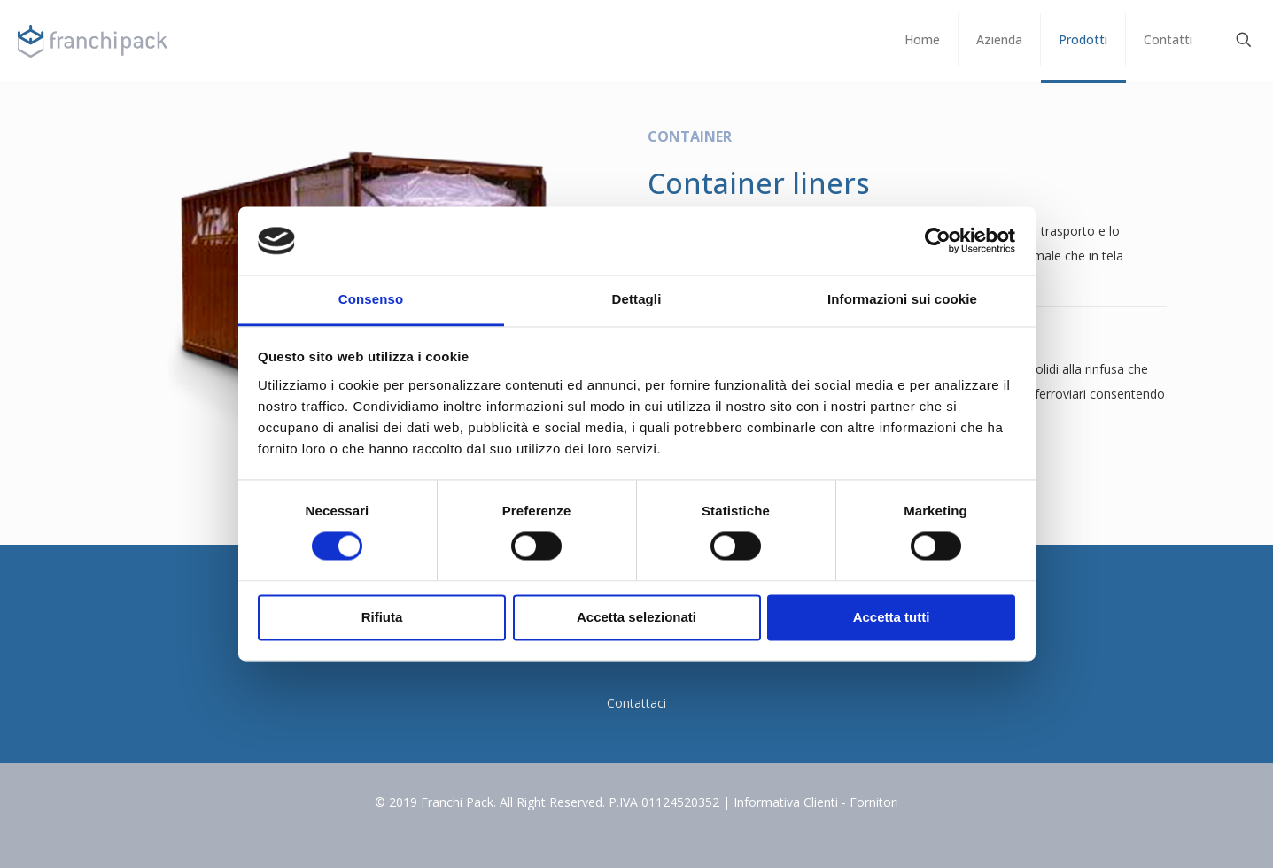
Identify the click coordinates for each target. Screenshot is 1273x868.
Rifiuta (382, 616)
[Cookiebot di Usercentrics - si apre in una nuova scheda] (937, 241)
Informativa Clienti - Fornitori (816, 802)
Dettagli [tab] (637, 298)
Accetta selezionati (636, 616)
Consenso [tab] (370, 298)
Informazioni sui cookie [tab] (902, 298)
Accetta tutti (891, 616)
